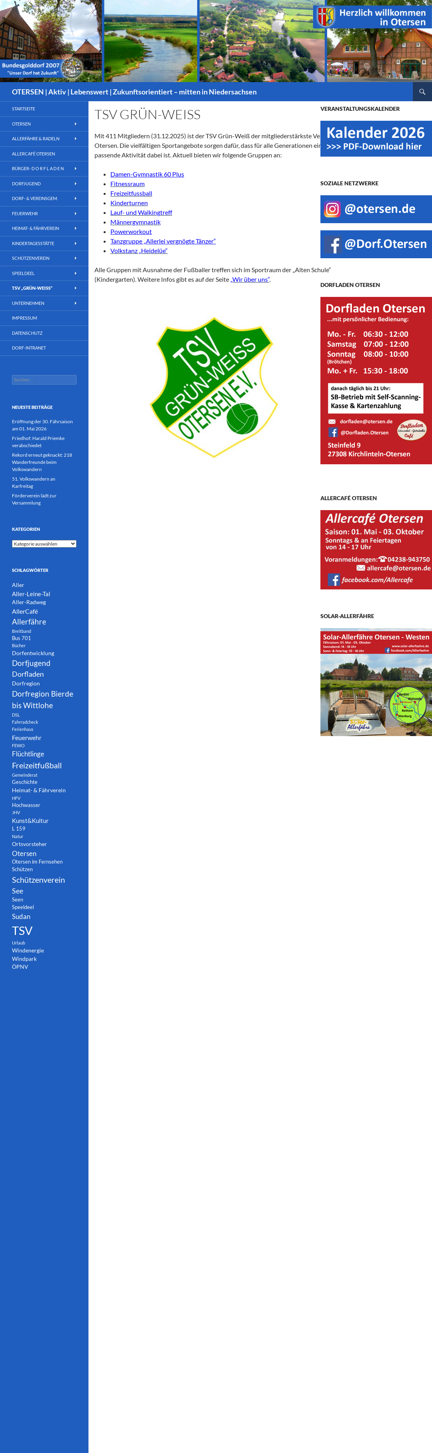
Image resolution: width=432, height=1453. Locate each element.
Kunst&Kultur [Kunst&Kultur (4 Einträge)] (30, 820)
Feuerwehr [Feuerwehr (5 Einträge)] (26, 737)
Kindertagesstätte (33, 243)
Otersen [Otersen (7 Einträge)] (24, 853)
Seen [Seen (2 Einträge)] (17, 900)
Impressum (24, 317)
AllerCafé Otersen (33, 153)
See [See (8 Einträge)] (17, 891)
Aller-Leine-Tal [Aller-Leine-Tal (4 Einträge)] (31, 593)
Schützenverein (30, 258)
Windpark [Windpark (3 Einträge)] (24, 958)
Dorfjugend (26, 183)
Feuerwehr (25, 213)
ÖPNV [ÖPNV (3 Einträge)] (20, 966)
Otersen (21, 123)
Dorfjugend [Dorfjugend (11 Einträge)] (31, 663)
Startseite (23, 108)
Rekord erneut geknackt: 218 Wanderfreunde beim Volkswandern (42, 462)
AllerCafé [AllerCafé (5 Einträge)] (25, 611)
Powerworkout (131, 231)
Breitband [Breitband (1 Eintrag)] (21, 631)
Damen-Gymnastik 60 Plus (147, 174)
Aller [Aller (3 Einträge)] (18, 584)
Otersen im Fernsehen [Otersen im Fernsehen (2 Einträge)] (37, 862)
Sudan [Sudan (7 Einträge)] (21, 916)
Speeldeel (23, 273)
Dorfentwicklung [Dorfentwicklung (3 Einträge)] (33, 653)
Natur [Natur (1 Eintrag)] (17, 836)
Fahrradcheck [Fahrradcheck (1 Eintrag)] (25, 722)
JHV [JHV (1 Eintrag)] (16, 812)
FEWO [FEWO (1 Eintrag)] (18, 745)
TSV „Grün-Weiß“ (32, 288)
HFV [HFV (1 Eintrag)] (16, 798)
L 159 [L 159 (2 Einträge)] (19, 829)
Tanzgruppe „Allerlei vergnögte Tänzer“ (163, 241)
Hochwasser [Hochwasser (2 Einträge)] (26, 805)
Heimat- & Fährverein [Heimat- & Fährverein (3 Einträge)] (39, 790)
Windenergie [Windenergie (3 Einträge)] (28, 950)
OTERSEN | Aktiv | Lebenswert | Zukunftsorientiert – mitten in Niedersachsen (134, 91)
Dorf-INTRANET (29, 347)
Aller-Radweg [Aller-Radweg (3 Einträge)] (29, 602)
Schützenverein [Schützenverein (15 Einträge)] (38, 879)
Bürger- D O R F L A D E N (38, 168)
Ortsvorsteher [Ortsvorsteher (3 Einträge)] (29, 843)
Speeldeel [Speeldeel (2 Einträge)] (23, 907)
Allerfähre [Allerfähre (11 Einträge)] (29, 621)
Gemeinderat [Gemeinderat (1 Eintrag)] (24, 775)
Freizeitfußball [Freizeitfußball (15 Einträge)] (37, 765)
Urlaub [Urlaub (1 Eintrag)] (18, 942)
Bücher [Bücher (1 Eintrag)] (19, 645)
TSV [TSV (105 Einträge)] (22, 930)
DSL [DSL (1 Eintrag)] (16, 714)
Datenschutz (27, 333)
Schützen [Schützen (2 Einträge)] (22, 869)
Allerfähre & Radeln (35, 138)
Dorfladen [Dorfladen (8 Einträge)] (28, 674)
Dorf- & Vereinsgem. (35, 198)
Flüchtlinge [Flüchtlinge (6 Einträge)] (28, 754)
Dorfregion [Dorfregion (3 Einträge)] (26, 683)
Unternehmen (28, 303)
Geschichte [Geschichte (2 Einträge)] (24, 782)
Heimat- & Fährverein (35, 228)
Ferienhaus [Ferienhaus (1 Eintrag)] (22, 729)
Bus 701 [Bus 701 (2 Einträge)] (21, 638)
